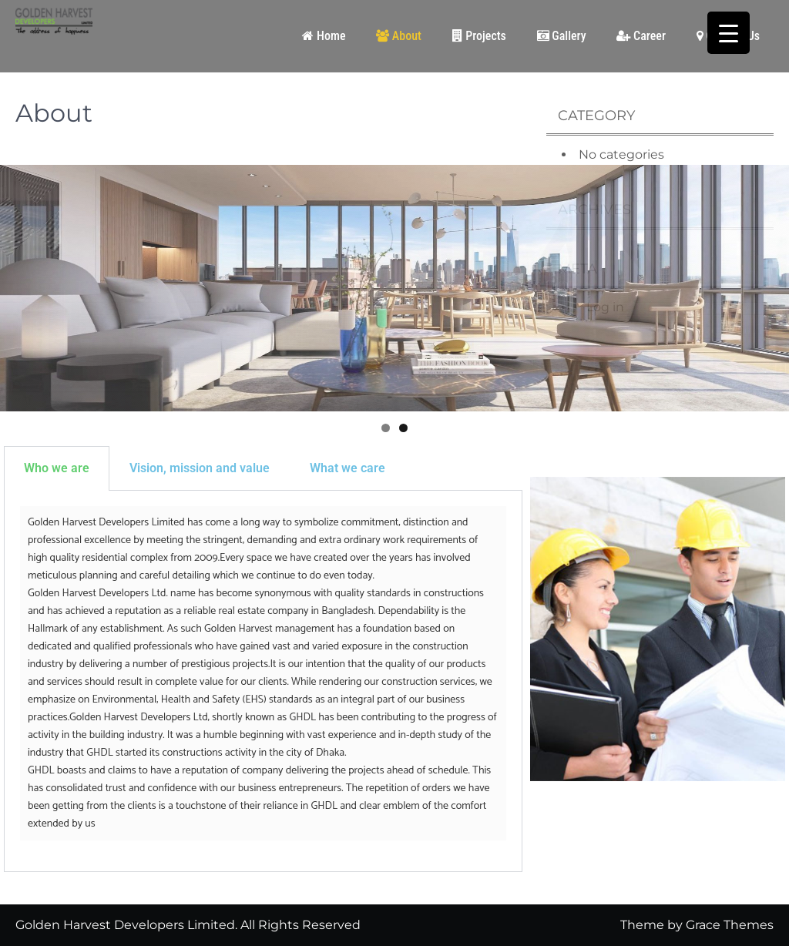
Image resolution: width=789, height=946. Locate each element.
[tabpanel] (263, 681)
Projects (479, 36)
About (398, 36)
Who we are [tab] (56, 468)
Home (323, 36)
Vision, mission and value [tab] (199, 468)
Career (641, 36)
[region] (394, 288)
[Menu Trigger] (728, 33)
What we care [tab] (347, 468)
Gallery (561, 36)
